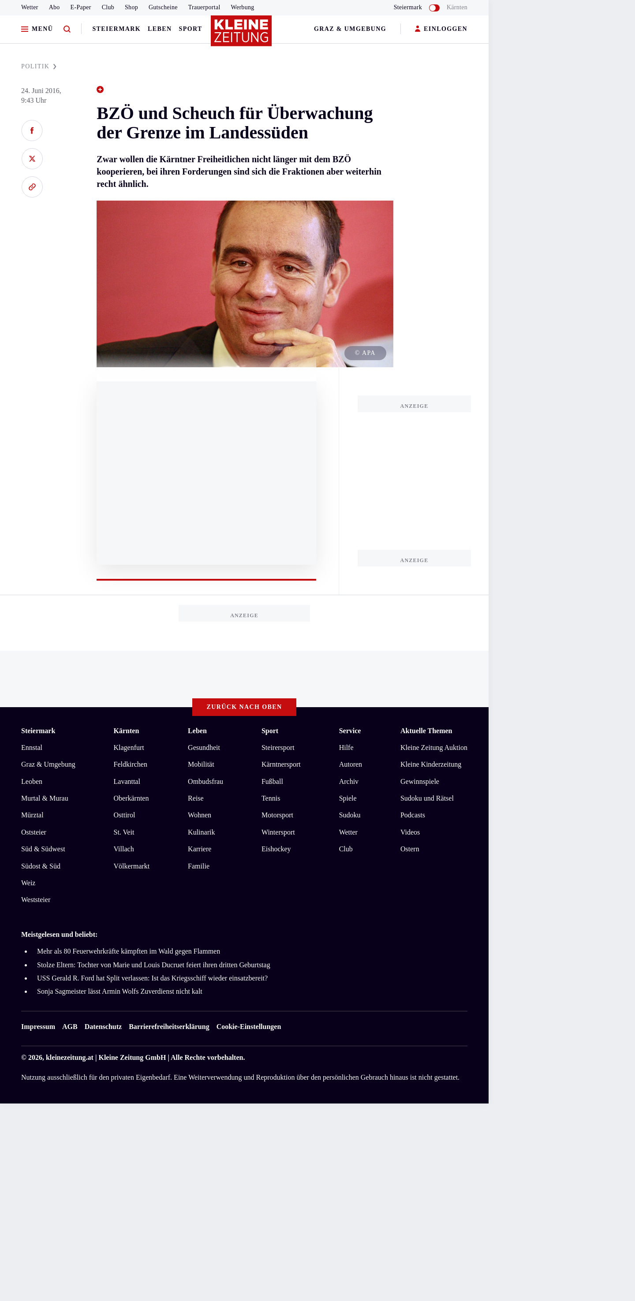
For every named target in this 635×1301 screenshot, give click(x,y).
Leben (160, 29)
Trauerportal (204, 7)
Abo (54, 7)
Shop (131, 7)
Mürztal (32, 815)
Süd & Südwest (43, 849)
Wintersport (278, 832)
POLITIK (38, 66)
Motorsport (277, 815)
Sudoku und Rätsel (427, 798)
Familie (198, 866)
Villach (124, 849)
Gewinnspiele (419, 781)
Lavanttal (127, 781)
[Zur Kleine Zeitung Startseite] (242, 34)
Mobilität (201, 764)
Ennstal (31, 747)
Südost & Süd (40, 866)
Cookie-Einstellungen (249, 1026)
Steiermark (116, 29)
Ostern (409, 849)
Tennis (270, 798)
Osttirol (124, 815)
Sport (190, 29)
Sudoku (350, 815)
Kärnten (457, 7)
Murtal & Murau (44, 798)
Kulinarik (201, 832)
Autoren (350, 764)
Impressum (38, 1026)
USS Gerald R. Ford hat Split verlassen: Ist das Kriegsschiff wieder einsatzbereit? (152, 978)
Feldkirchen (130, 764)
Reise (196, 798)
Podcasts (412, 815)
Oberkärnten (131, 798)
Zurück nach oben (244, 707)
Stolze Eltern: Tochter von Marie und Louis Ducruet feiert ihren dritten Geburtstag (153, 965)
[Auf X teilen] (32, 158)
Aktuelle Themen (426, 730)
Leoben (31, 781)
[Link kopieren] (32, 187)
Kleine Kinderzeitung (430, 764)
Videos (410, 832)
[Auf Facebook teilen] (32, 130)
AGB (70, 1026)
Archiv (349, 781)
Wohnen (199, 815)
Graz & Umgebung (350, 29)
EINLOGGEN (441, 29)
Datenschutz (103, 1026)
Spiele (348, 798)
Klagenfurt (129, 747)
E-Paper (81, 7)
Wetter (29, 7)
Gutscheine (163, 7)
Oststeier (33, 832)
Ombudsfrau (205, 781)
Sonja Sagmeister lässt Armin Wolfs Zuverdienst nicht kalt (119, 991)
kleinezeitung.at (69, 1057)
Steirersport (278, 747)
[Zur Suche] (67, 29)
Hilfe (346, 747)
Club (108, 7)
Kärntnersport (281, 764)
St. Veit (124, 832)
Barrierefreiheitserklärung (169, 1026)
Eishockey (276, 849)
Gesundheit (204, 747)
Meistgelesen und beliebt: (59, 934)
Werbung (242, 7)
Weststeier (35, 899)
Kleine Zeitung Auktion (433, 747)
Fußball (272, 781)
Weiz (28, 883)
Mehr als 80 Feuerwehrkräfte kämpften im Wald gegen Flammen (128, 951)
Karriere (199, 849)
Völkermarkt (132, 866)
